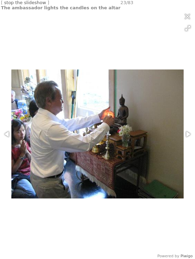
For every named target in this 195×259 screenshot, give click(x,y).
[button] (187, 28)
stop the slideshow (25, 2)
